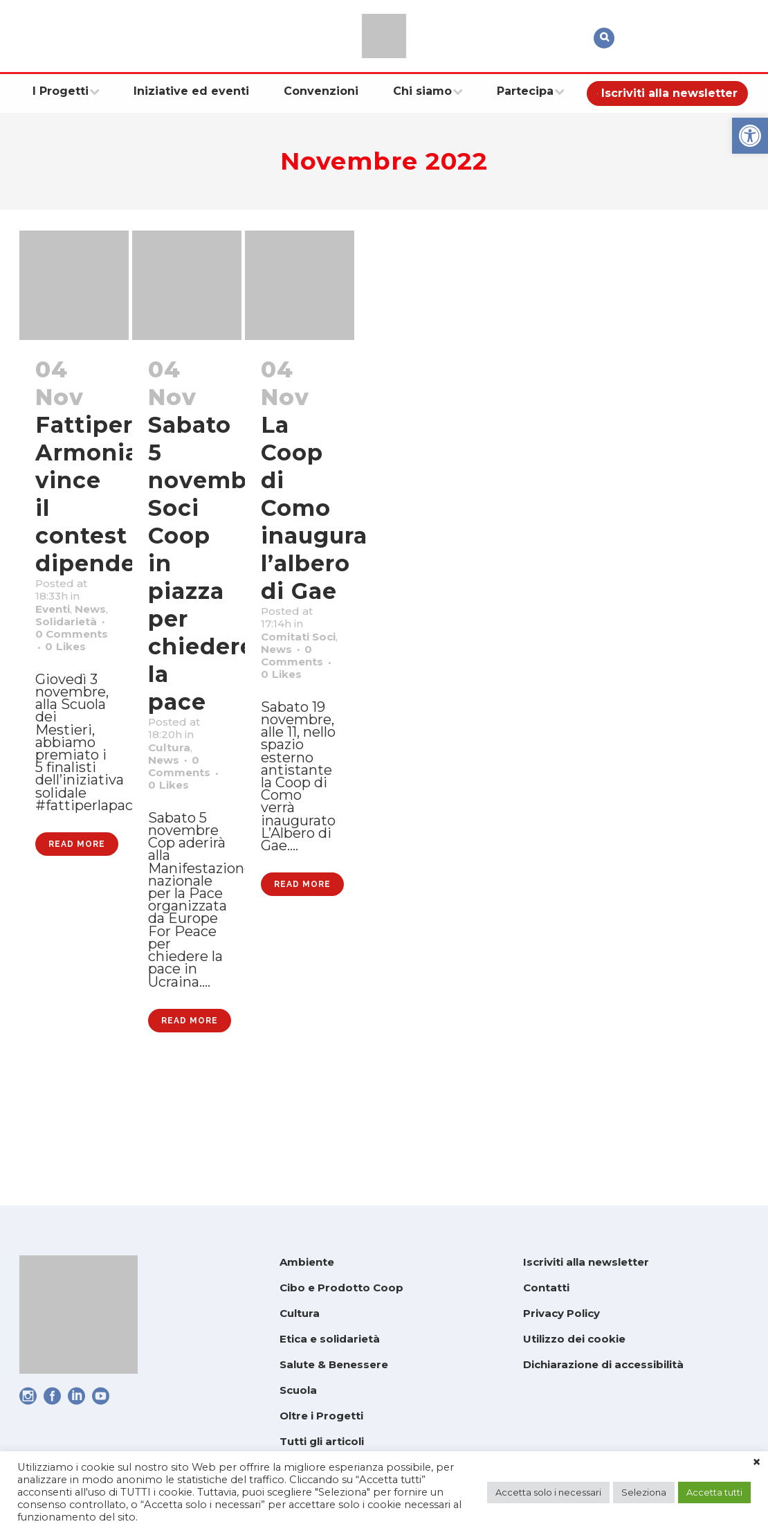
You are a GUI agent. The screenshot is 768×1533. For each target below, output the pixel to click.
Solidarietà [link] (75, 658)
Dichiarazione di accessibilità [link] (603, 1364)
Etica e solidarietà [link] (330, 1338)
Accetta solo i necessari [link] (548, 1492)
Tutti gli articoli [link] (322, 1441)
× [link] (756, 1462)
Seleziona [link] (643, 1492)
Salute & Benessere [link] (334, 1364)
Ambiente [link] (307, 1261)
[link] (750, 136)
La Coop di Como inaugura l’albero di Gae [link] (314, 507)
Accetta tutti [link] (714, 1492)
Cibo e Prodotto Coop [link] (341, 1287)
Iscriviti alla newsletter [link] (586, 1261)
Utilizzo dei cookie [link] (574, 1338)
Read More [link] (76, 971)
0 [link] (71, 712)
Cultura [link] (174, 761)
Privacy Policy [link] (561, 1313)
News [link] (56, 640)
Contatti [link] (546, 1287)
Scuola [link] (298, 1390)
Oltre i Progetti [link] (321, 1415)
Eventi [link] (58, 622)
